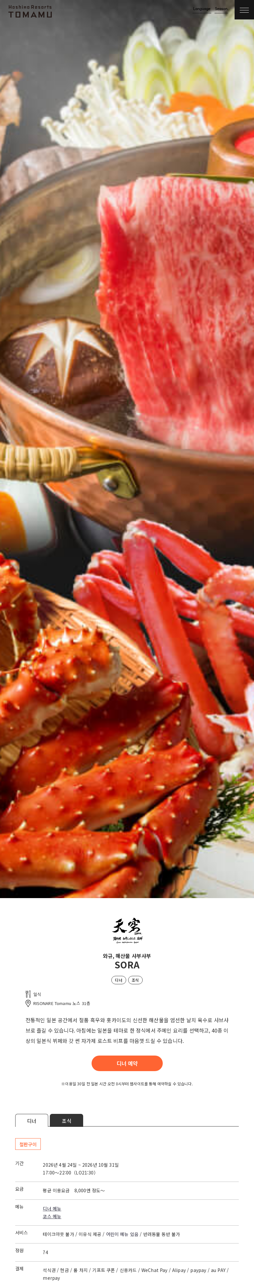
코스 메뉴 (52, 1216)
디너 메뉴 (52, 1208)
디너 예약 (127, 1063)
